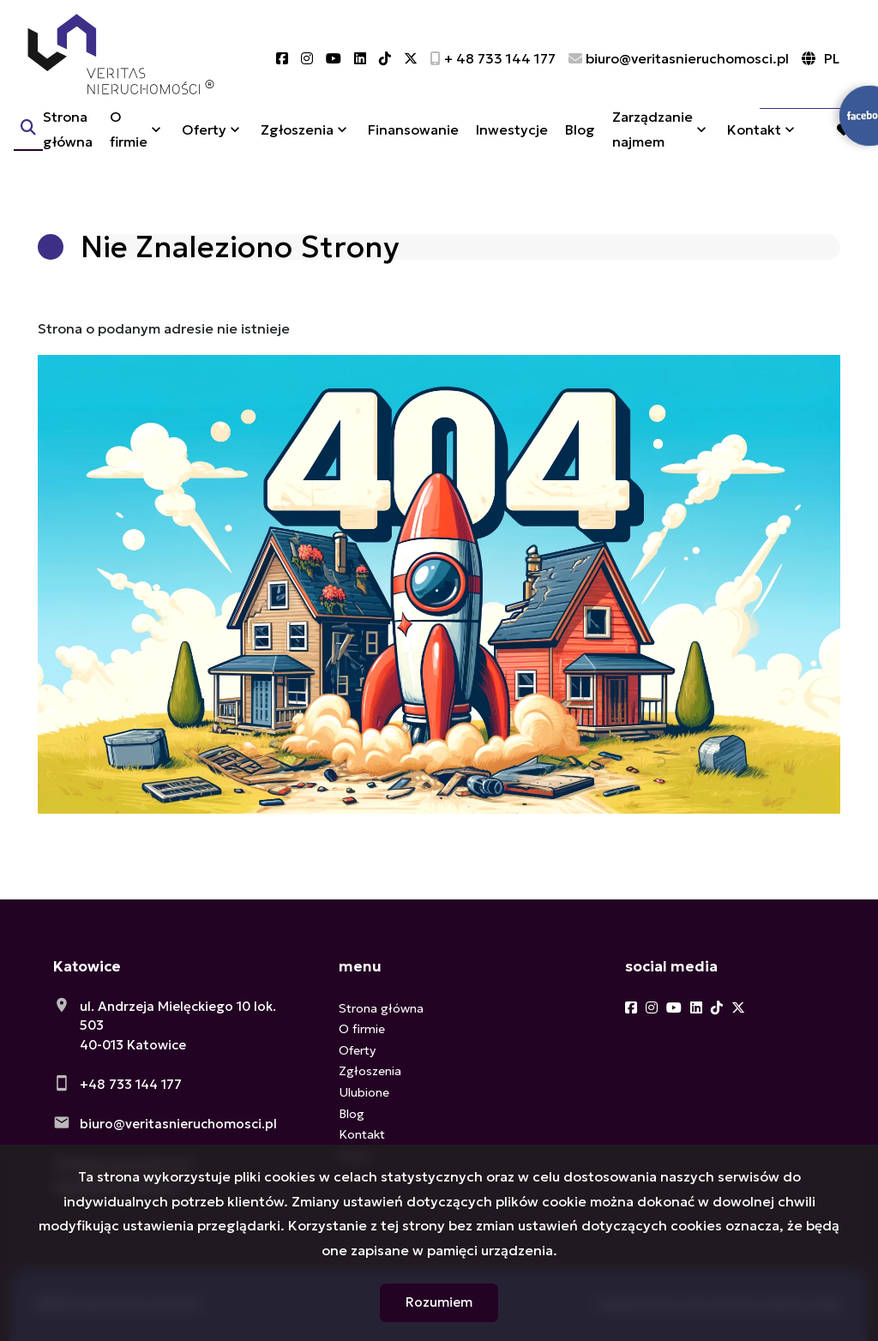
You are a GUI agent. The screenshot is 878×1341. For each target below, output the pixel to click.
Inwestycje (512, 139)
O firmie (128, 139)
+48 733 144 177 (131, 1084)
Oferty (204, 139)
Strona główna (68, 139)
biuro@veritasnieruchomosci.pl (178, 1123)
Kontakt (754, 139)
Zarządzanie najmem (652, 139)
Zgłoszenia (297, 139)
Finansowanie (413, 139)
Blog (580, 139)
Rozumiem (439, 1302)
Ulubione (364, 1092)
